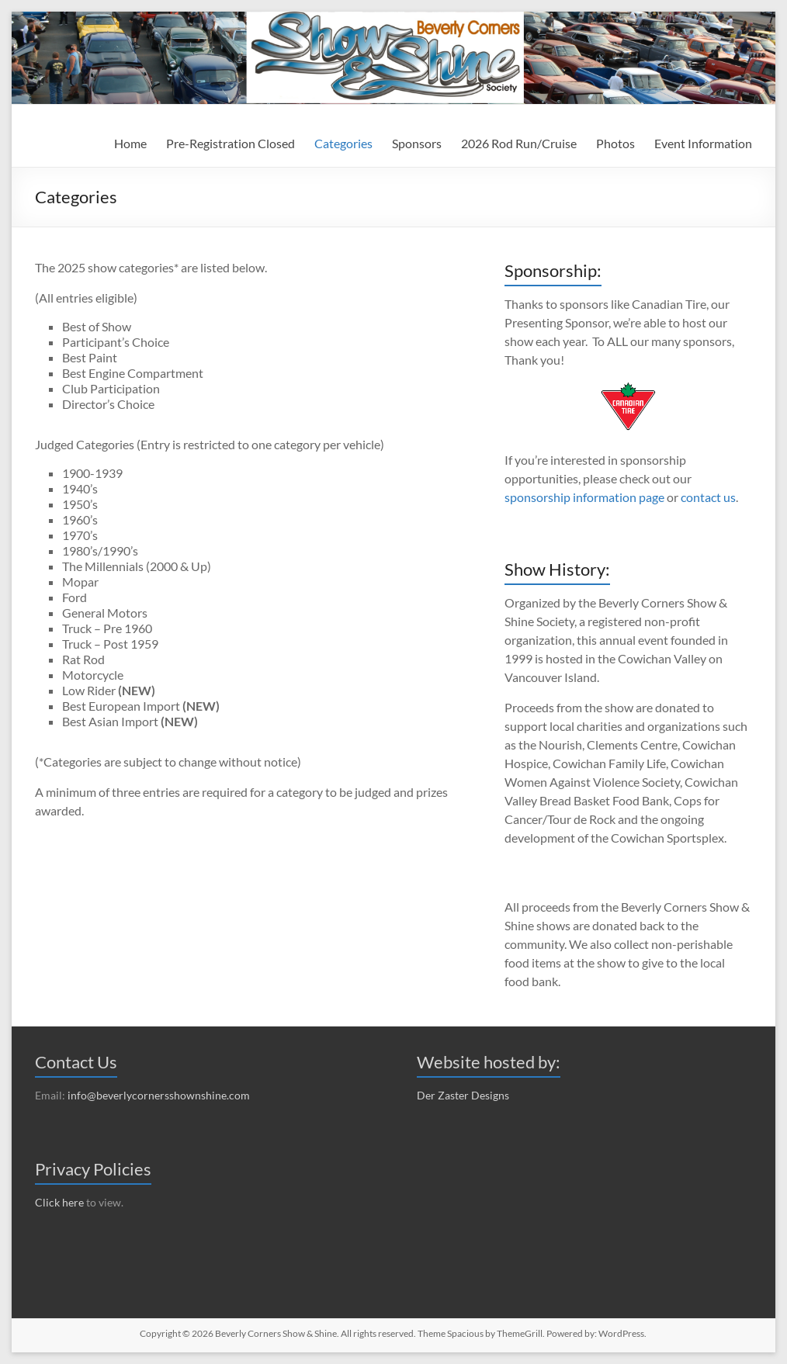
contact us (708, 497)
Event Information (703, 143)
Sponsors (417, 143)
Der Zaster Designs (463, 1095)
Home (130, 143)
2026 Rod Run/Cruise (519, 143)
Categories (343, 143)
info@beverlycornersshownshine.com (159, 1095)
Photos (615, 143)
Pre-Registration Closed (230, 143)
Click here (59, 1202)
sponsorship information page (584, 497)
